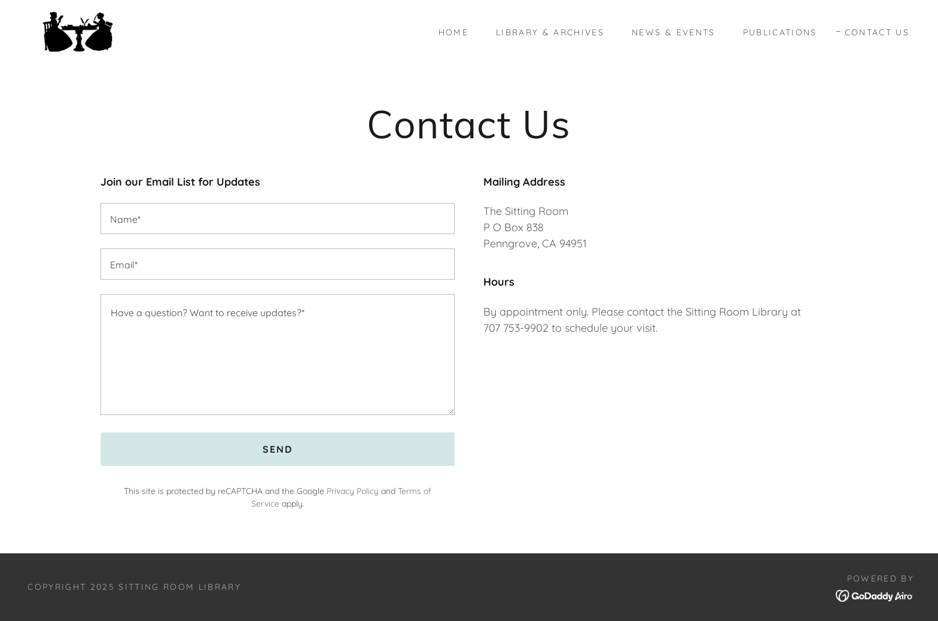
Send (278, 449)
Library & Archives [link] (550, 32)
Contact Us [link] (877, 32)
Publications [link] (780, 32)
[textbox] (277, 218)
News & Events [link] (673, 32)
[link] (78, 31)
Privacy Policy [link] (353, 491)
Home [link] (453, 32)
